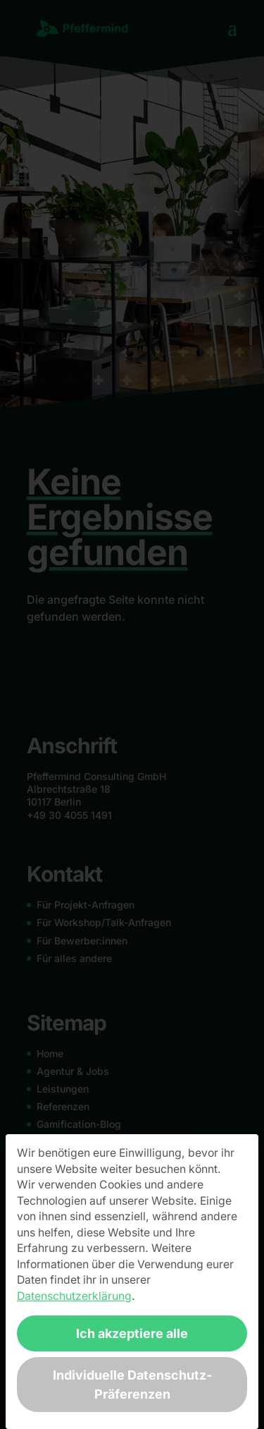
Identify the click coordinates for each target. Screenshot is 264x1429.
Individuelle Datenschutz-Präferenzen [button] (132, 1384)
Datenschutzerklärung (74, 1296)
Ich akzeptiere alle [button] (132, 1333)
